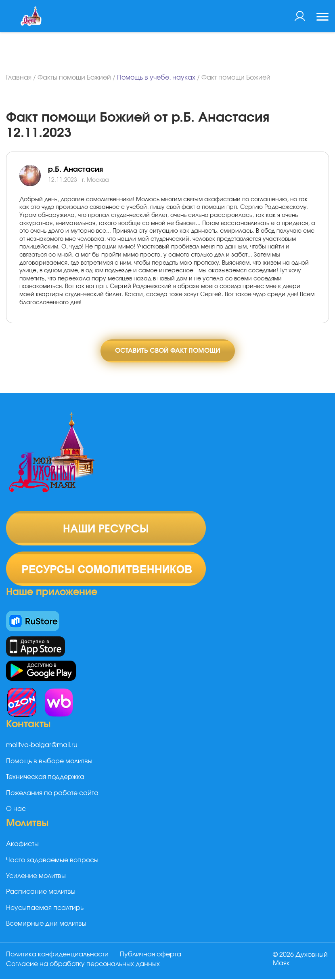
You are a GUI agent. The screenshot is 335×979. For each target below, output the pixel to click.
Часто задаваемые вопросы (52, 860)
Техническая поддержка (45, 777)
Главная (18, 77)
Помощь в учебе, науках (156, 77)
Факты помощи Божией (74, 77)
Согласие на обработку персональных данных (83, 964)
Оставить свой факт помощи (167, 350)
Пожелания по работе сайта (52, 793)
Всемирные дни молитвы (46, 923)
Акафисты (22, 844)
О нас (16, 809)
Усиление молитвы (36, 876)
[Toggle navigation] (322, 18)
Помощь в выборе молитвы (49, 761)
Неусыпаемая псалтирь (45, 908)
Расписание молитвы (40, 891)
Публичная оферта (150, 954)
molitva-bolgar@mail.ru (41, 745)
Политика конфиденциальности (57, 954)
